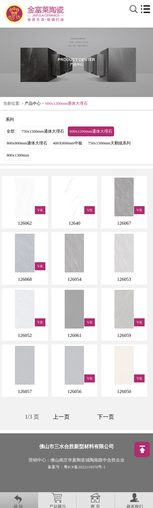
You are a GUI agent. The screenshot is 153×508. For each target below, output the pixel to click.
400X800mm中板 (67, 143)
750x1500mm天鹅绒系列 (109, 143)
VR (40, 210)
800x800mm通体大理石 (27, 143)
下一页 (105, 417)
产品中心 (33, 103)
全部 (11, 131)
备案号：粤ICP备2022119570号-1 (77, 467)
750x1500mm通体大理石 (42, 131)
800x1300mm (18, 155)
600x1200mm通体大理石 (66, 103)
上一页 (61, 417)
